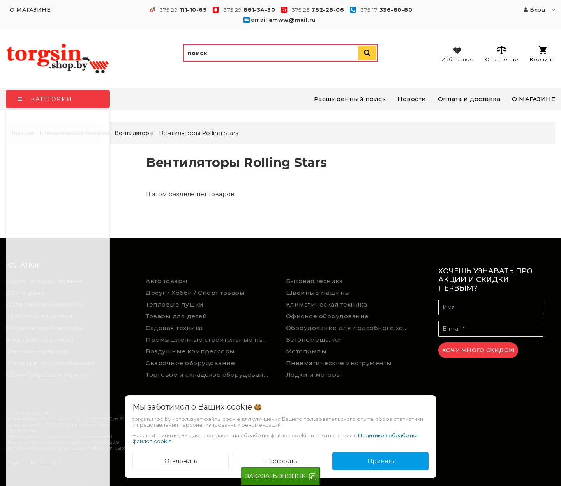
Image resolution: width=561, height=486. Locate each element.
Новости (411, 99)
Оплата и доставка (469, 99)
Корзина (542, 54)
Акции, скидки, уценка (44, 281)
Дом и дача (25, 292)
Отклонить (180, 461)
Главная (23, 133)
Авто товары (167, 281)
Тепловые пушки (174, 304)
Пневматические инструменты (339, 363)
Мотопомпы (306, 351)
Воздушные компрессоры (190, 351)
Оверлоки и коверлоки (45, 304)
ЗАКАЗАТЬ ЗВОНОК (275, 476)
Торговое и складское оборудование (209, 374)
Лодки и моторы (314, 374)
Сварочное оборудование (190, 363)
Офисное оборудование (327, 316)
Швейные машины (318, 292)
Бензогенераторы (36, 351)
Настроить (280, 461)
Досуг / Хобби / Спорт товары (195, 292)
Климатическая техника (326, 304)
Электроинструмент (40, 339)
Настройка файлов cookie (33, 462)
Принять (380, 461)
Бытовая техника (314, 281)
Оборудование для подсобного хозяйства (350, 328)
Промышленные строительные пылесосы (210, 339)
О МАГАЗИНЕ (533, 99)
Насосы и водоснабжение (50, 363)
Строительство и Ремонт (47, 374)
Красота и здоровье (39, 316)
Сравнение (501, 53)
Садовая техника (174, 328)
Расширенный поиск (350, 99)
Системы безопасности (45, 328)
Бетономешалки (314, 339)
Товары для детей (176, 316)
